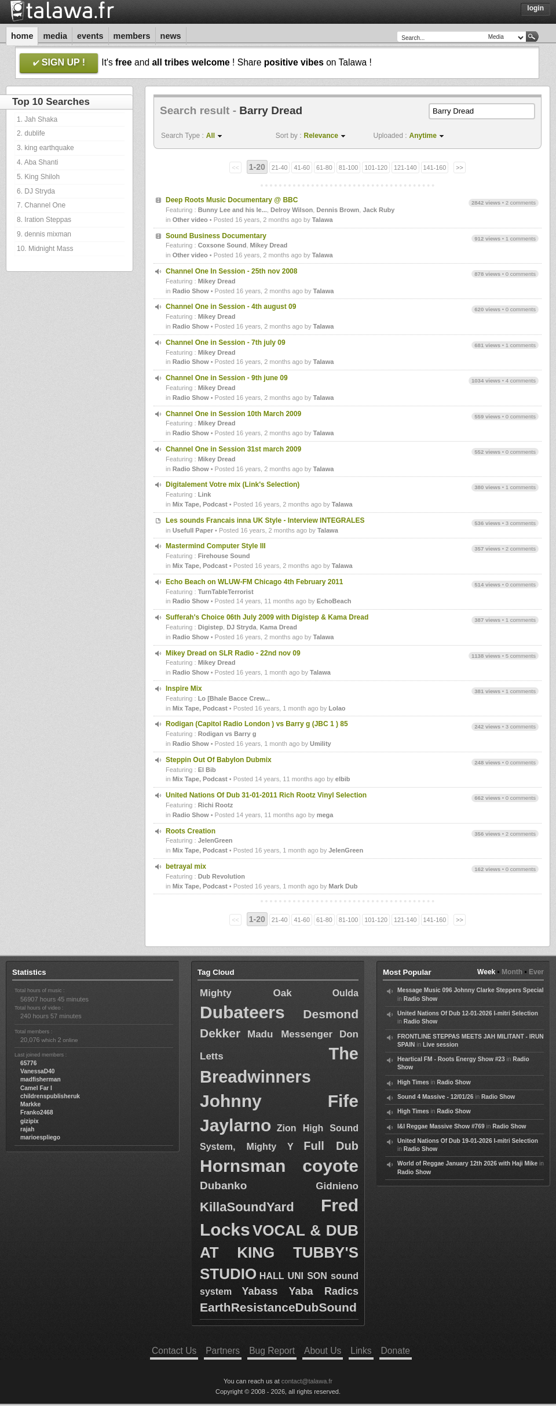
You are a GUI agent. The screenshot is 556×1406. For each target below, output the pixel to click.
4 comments (521, 380)
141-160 (435, 167)
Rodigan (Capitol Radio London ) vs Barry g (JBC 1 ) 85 (257, 724)
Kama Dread (278, 627)
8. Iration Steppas (44, 220)
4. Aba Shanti (37, 162)
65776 (28, 1063)
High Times (413, 1082)
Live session (440, 1044)
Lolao (336, 708)
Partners (223, 1351)
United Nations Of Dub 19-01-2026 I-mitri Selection (467, 1141)
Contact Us (174, 1351)
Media (55, 36)
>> (459, 167)
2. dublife (31, 133)
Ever (536, 972)
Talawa (322, 219)
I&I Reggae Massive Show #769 (441, 1126)
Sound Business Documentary (216, 236)
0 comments (521, 274)
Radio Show (191, 290)
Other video (190, 219)
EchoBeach (334, 601)
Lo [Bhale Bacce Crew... (234, 698)
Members (132, 36)
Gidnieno (337, 1186)
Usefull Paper (193, 530)
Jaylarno (235, 1125)
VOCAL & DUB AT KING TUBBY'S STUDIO (279, 1252)
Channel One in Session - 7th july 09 (226, 342)
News (170, 36)
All (210, 136)
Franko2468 (36, 1112)
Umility (320, 743)
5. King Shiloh (38, 177)
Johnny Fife (279, 1100)
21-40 (280, 167)
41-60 (302, 167)
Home (22, 36)
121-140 (405, 167)
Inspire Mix (184, 688)
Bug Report (272, 1351)
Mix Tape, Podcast (200, 504)
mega (325, 814)
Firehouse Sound (224, 555)
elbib (342, 778)
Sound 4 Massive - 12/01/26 (435, 1097)
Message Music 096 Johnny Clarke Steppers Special (470, 990)
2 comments (521, 202)
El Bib (207, 769)
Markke (30, 1104)
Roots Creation (190, 831)
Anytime (423, 136)
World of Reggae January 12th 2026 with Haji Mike (467, 1163)
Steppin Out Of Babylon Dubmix (219, 760)
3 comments (521, 523)
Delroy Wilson (291, 209)
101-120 (375, 167)
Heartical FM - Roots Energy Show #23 (451, 1059)
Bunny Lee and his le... (232, 209)
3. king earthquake (45, 148)
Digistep (210, 627)
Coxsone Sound (222, 245)
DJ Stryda (241, 627)
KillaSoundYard (247, 1207)
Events (90, 36)
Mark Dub (342, 886)
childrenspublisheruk (50, 1096)
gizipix (29, 1121)
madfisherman (40, 1079)
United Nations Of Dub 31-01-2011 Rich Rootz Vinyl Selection (266, 795)
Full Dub (331, 1145)
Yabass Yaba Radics (300, 1291)
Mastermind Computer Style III (216, 546)
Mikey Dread (269, 245)
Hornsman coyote (279, 1165)
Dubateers (242, 1012)
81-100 (349, 167)
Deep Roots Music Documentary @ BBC (232, 200)
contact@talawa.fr (306, 1381)
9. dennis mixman (44, 234)
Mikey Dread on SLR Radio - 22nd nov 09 (233, 653)
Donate (395, 1351)
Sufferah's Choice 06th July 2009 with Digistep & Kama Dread (267, 617)
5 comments (521, 656)
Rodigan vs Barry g (227, 733)
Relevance (321, 136)
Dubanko (223, 1185)
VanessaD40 (37, 1071)
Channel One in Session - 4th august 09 (231, 307)
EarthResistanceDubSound (278, 1307)
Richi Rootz (215, 805)
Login (535, 8)
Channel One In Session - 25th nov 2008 (231, 271)
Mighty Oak (246, 993)
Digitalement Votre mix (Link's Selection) (232, 484)
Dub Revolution (221, 876)
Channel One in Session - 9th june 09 (227, 378)
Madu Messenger (289, 1034)
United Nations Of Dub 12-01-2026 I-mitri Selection (467, 1013)
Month (512, 972)
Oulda (345, 993)
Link (204, 494)
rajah (27, 1129)
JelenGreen (215, 840)
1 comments (521, 238)
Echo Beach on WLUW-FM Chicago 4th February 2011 (254, 582)
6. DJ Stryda (36, 191)
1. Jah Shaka (37, 119)
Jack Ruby (378, 209)
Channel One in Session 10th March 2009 (233, 414)
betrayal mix (186, 866)
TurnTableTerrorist (226, 591)
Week (486, 972)
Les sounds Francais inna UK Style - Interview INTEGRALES (265, 520)
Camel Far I (36, 1088)
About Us (322, 1351)
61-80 (324, 167)
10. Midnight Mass (45, 249)
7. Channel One (41, 205)
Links (360, 1351)
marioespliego (40, 1137)
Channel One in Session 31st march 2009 (233, 449)
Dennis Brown (337, 209)
